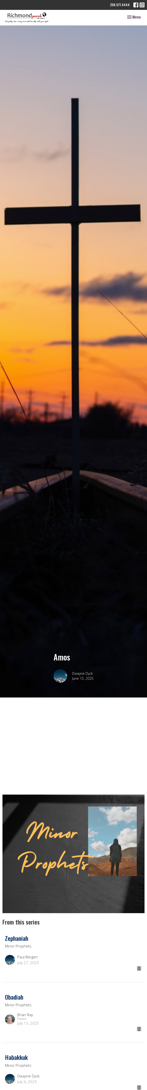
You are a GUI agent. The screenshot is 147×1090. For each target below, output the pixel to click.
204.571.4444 (120, 4)
